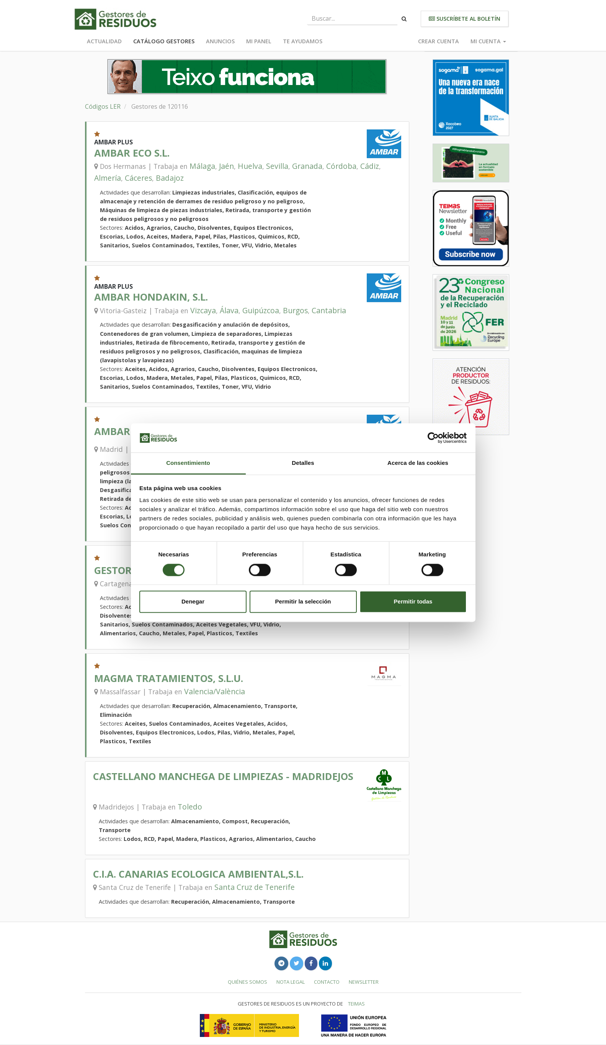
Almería (107, 178)
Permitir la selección (303, 602)
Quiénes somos (247, 981)
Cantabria (329, 310)
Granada (307, 166)
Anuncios (220, 41)
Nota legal (290, 981)
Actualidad (104, 41)
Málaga (202, 166)
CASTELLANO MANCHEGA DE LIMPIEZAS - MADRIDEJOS (223, 776)
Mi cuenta (488, 41)
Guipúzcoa (260, 310)
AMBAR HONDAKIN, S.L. (151, 297)
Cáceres (138, 178)
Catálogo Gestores (163, 41)
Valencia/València (214, 691)
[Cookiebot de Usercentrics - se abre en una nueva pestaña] (433, 437)
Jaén (226, 166)
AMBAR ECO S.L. (132, 153)
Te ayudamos (302, 41)
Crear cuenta (438, 41)
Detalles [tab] (303, 463)
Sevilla (277, 166)
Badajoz (170, 178)
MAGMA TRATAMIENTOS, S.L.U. (168, 678)
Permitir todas (413, 602)
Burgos (295, 310)
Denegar (192, 602)
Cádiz (369, 166)
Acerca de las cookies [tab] (417, 463)
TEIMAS (356, 1003)
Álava (229, 310)
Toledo (190, 806)
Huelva (250, 166)
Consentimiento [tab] (188, 463)
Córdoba (341, 166)
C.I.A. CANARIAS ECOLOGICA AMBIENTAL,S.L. (198, 874)
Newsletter (364, 981)
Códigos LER (103, 106)
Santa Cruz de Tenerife (254, 887)
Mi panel (258, 41)
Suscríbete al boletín (464, 18)
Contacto (327, 981)
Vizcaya (203, 310)
